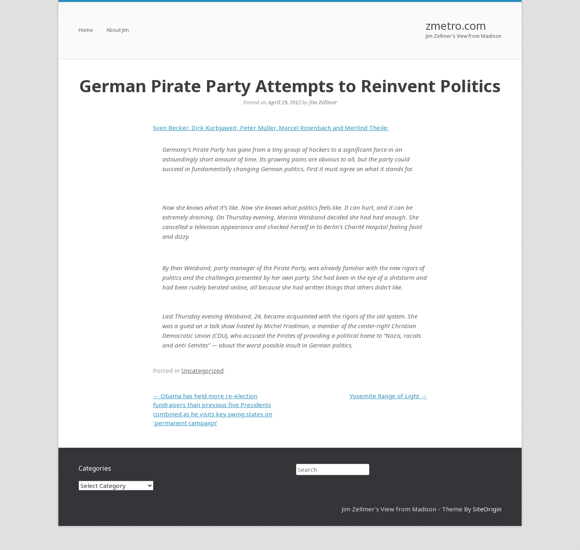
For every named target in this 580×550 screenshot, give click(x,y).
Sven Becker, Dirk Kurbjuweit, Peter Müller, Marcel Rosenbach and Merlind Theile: (270, 128)
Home (86, 30)
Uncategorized (202, 370)
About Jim (117, 30)
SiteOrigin (487, 509)
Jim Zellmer (323, 102)
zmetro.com (456, 25)
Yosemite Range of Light (388, 396)
